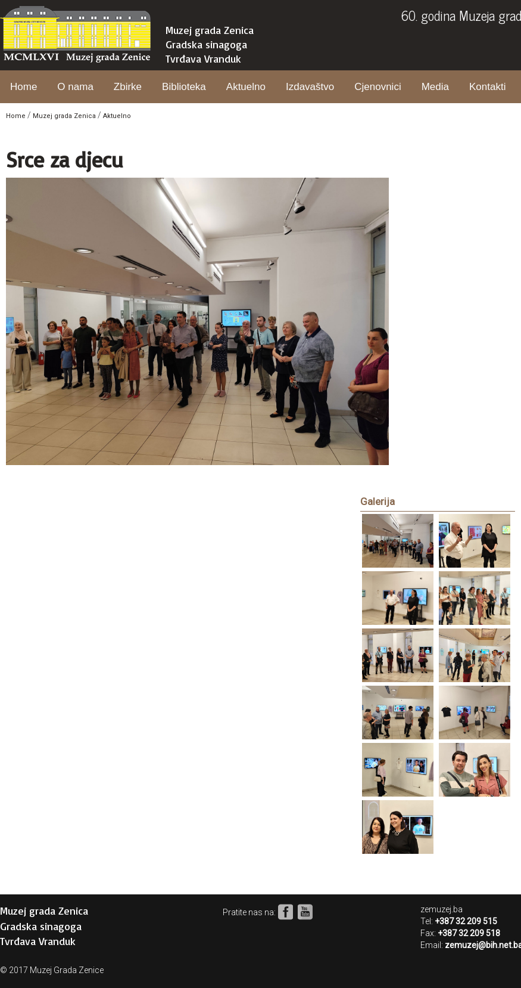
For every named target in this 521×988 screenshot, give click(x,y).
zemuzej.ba (441, 909)
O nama (75, 86)
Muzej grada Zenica (210, 29)
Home (23, 86)
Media (435, 86)
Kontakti (487, 86)
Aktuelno (246, 86)
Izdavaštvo (310, 86)
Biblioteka (184, 86)
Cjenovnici (377, 86)
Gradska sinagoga (206, 44)
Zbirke (128, 86)
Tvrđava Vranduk (203, 58)
